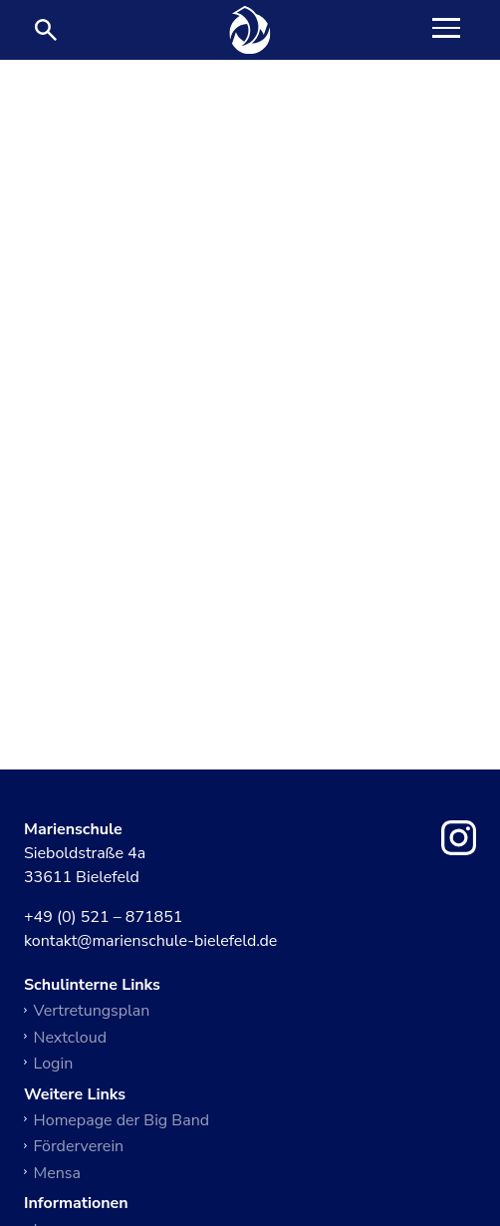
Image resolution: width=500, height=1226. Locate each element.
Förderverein (79, 1146)
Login (54, 1063)
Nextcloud (70, 1038)
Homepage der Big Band (122, 1120)
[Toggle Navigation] (446, 30)
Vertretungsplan (92, 1011)
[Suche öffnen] (46, 30)
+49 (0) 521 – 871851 (103, 918)
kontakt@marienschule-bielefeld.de (150, 942)
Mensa (57, 1173)
